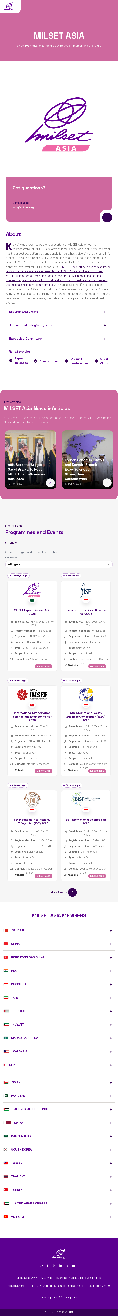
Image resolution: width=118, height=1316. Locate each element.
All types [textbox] (14, 564)
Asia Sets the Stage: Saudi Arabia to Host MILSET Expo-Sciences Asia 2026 (26, 471)
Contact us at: (21, 203)
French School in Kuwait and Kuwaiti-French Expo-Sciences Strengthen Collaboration (84, 469)
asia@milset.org (23, 207)
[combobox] (59, 564)
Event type (11, 558)
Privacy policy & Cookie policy (59, 1297)
